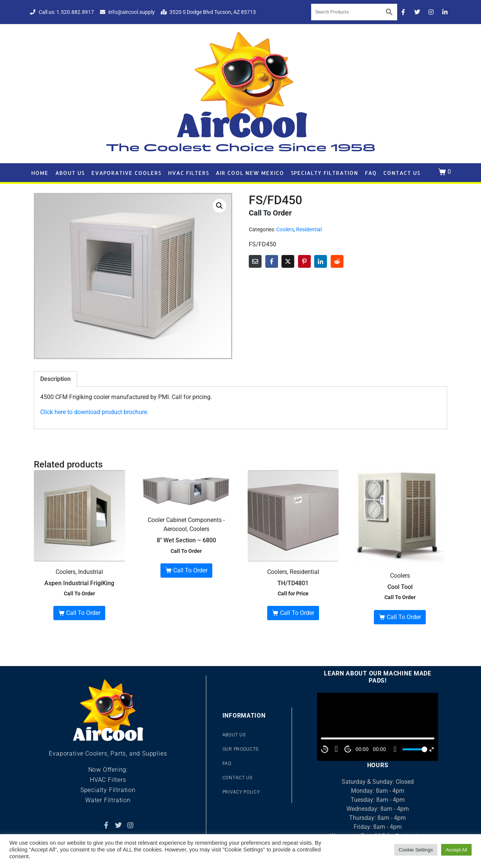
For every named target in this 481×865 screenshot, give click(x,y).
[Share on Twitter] (287, 261)
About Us (70, 173)
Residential (309, 229)
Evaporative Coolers (126, 173)
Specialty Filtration (324, 173)
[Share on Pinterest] (304, 261)
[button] (219, 205)
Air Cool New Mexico (250, 173)
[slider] (413, 749)
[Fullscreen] (431, 749)
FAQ (371, 173)
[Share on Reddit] (337, 261)
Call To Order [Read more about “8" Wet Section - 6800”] (190, 570)
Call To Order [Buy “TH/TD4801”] (297, 612)
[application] (377, 727)
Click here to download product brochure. (94, 412)
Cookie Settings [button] (416, 850)
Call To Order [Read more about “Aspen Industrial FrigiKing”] (83, 612)
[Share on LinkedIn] (320, 261)
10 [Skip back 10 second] (325, 749)
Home (39, 173)
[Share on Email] (255, 261)
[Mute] (395, 749)
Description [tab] (55, 378)
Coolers (285, 229)
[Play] (336, 749)
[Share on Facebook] (271, 261)
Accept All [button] (456, 850)
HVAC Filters (188, 173)
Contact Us (401, 173)
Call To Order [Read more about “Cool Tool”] (404, 617)
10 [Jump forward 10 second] (348, 749)
